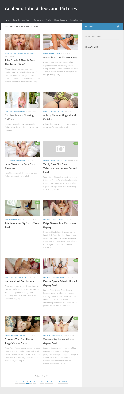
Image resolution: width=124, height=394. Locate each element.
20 (47, 381)
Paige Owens (58, 219)
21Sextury (9, 277)
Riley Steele (23, 54)
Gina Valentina (49, 160)
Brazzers (9, 335)
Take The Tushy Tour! (21, 20)
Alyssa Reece (48, 54)
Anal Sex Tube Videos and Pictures (41, 8)
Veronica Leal (21, 277)
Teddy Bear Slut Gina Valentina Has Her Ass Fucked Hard (60, 168)
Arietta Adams (11, 219)
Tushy (31, 54)
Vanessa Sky (58, 335)
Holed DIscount (60, 20)
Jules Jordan (62, 160)
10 (42, 381)
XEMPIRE (21, 219)
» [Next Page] (59, 381)
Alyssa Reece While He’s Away (60, 57)
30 (51, 381)
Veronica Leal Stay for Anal (20, 281)
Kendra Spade (59, 277)
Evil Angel (47, 219)
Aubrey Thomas (49, 112)
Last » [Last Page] (64, 381)
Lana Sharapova (18, 160)
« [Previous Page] (16, 381)
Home (7, 20)
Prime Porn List (76, 20)
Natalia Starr (10, 54)
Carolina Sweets (12, 112)
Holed (22, 112)
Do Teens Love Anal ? (42, 20)
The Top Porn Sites (94, 36)
